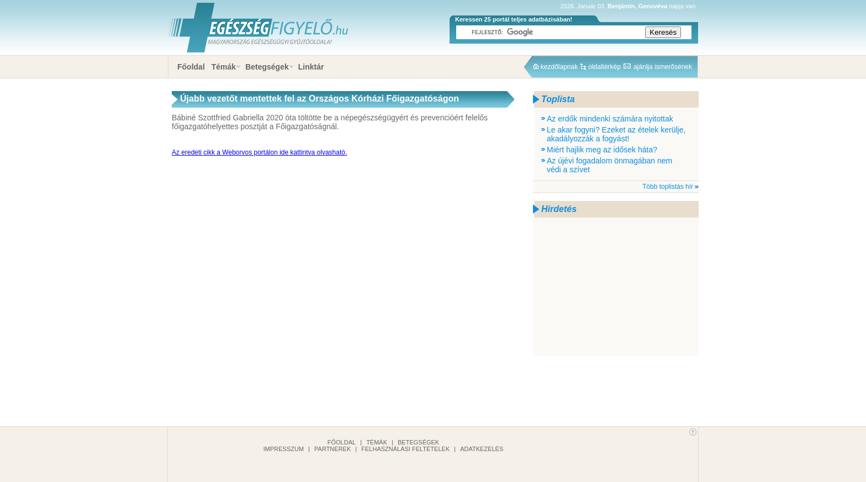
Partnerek (332, 449)
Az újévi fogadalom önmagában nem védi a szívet (609, 165)
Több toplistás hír (667, 186)
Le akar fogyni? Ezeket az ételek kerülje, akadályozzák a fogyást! (616, 134)
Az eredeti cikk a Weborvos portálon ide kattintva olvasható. (259, 152)
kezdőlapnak (559, 67)
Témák (224, 66)
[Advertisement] (616, 287)
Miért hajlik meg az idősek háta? (602, 149)
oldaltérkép (604, 67)
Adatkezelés (481, 449)
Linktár (311, 66)
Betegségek (267, 66)
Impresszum (283, 449)
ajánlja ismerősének (662, 67)
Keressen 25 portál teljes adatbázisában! (513, 19)
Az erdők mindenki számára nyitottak (610, 118)
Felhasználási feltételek (405, 449)
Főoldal (191, 66)
